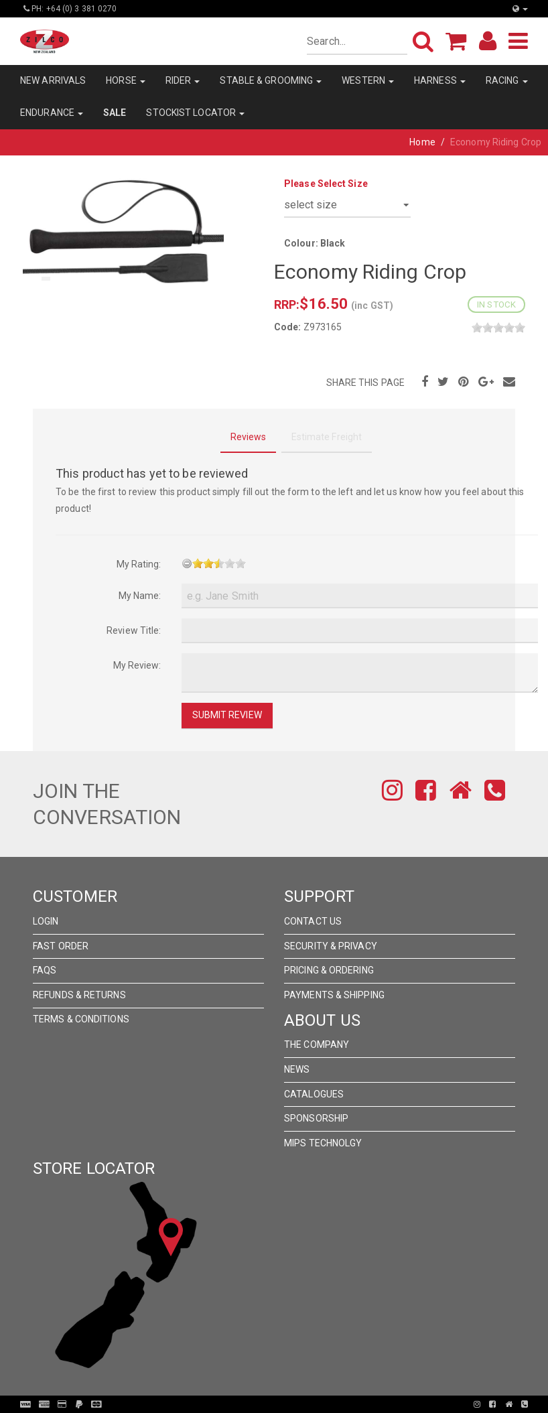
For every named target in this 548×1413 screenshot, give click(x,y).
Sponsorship (316, 1118)
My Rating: (139, 564)
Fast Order (60, 946)
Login (46, 921)
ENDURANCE (51, 112)
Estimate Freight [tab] (326, 436)
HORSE (125, 80)
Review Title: (134, 630)
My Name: (140, 595)
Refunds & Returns (79, 995)
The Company (316, 1044)
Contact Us (313, 921)
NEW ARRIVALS (53, 80)
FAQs (44, 970)
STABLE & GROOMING (271, 80)
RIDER (182, 80)
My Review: (137, 665)
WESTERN (368, 80)
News (297, 1069)
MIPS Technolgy (323, 1143)
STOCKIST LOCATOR (195, 112)
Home (422, 142)
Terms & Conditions (81, 1019)
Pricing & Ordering (329, 970)
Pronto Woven (278, 1404)
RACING (507, 80)
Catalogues (314, 1094)
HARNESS (440, 80)
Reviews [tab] (248, 436)
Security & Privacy (330, 946)
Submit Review (227, 715)
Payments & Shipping (334, 995)
